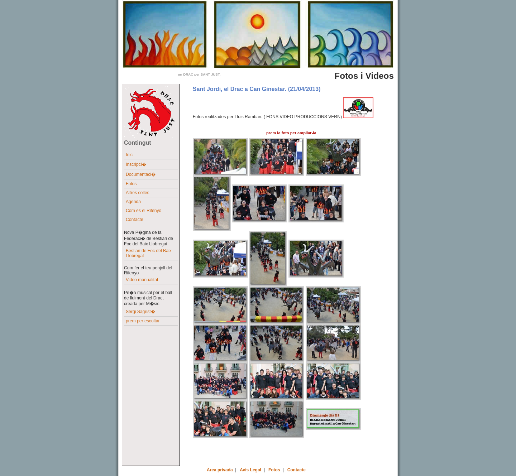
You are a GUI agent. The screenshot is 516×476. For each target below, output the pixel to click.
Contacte (134, 219)
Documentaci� (141, 174)
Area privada (220, 469)
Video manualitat (142, 279)
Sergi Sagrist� (140, 311)
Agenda (133, 201)
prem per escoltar (143, 320)
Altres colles (137, 192)
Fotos (131, 183)
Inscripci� (136, 164)
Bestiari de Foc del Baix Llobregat (149, 253)
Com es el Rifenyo (143, 210)
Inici (130, 154)
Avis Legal (250, 469)
